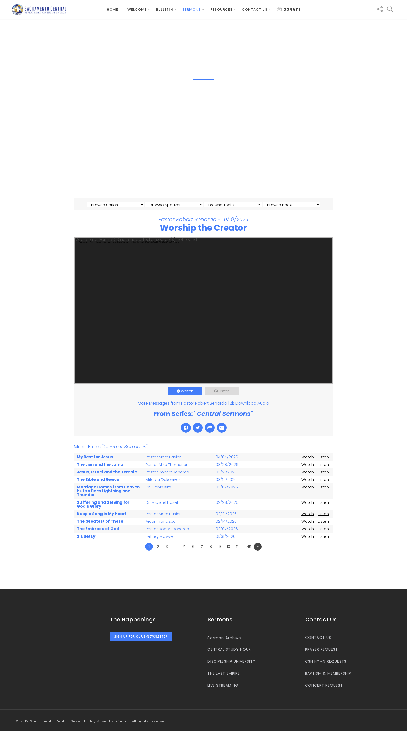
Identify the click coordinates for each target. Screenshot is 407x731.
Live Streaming (222, 685)
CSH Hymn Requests (326, 661)
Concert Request (324, 685)
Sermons (191, 9)
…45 (248, 553)
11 (237, 553)
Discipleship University (231, 661)
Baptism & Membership (328, 673)
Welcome (137, 9)
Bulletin (164, 9)
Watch (187, 398)
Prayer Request (321, 649)
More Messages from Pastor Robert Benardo (182, 410)
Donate (289, 9)
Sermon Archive (224, 637)
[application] (203, 317)
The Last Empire (223, 673)
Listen (224, 398)
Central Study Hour (229, 649)
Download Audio (252, 410)
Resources (221, 9)
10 (228, 553)
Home (112, 9)
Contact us (254, 9)
